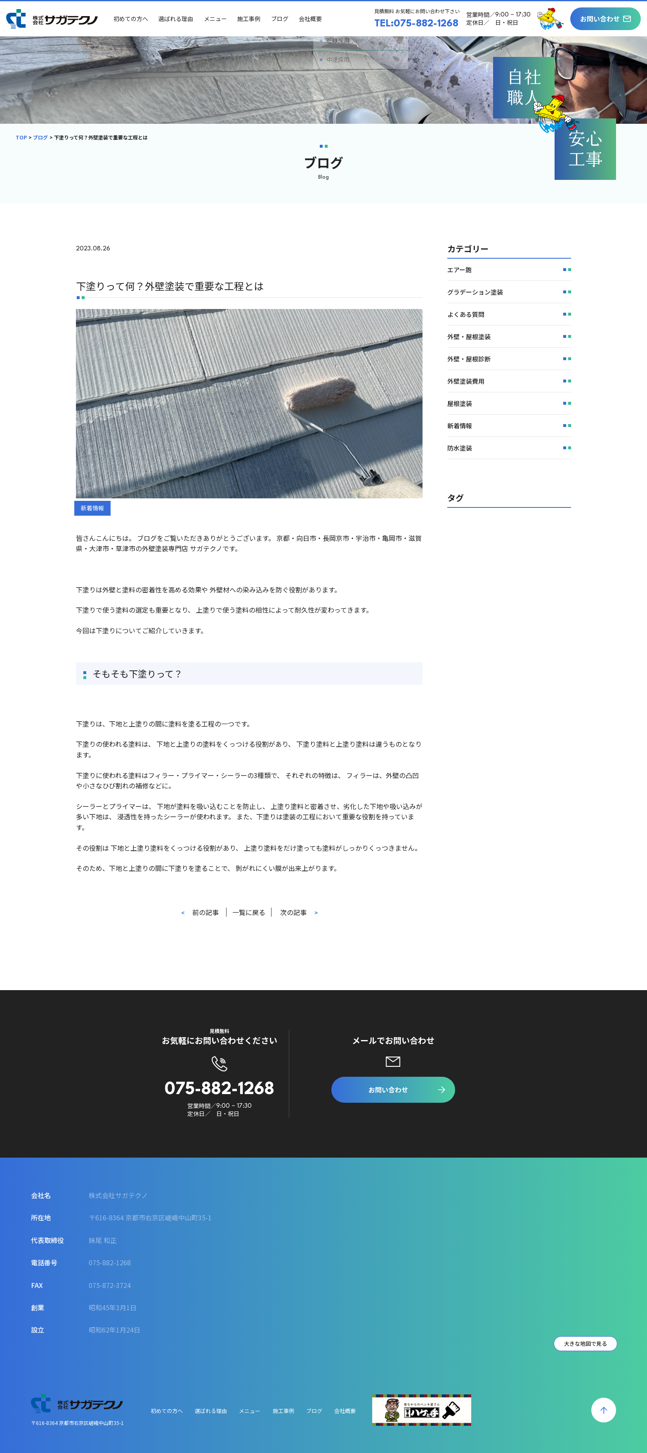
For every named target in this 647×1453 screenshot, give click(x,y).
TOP (21, 137)
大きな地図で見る (585, 1343)
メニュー (217, 18)
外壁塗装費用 (465, 381)
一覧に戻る (248, 912)
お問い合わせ (600, 19)
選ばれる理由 (177, 18)
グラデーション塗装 (475, 292)
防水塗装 (459, 447)
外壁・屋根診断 (469, 358)
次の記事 (293, 912)
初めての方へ (132, 18)
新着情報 (92, 508)
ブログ (281, 18)
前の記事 (205, 912)
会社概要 (312, 18)
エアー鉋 (459, 269)
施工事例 (250, 18)
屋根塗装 (459, 403)
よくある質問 (465, 314)
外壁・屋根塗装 (469, 336)
